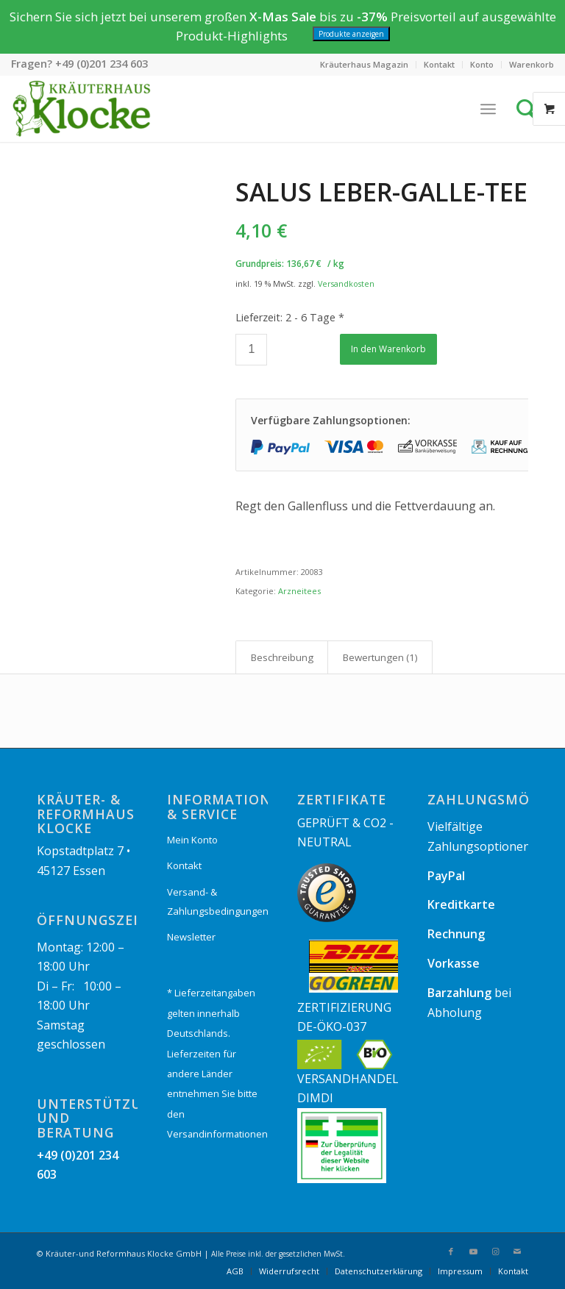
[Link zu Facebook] (451, 1251)
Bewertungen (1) (380, 657)
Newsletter (191, 936)
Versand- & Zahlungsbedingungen (217, 901)
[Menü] (488, 109)
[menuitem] (364, 64)
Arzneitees (299, 590)
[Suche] (530, 109)
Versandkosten (346, 283)
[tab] (281, 657)
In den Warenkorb (388, 349)
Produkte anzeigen (351, 34)
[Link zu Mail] (517, 1251)
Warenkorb (531, 64)
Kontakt (439, 64)
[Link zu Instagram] (495, 1251)
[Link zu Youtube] (473, 1251)
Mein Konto (192, 839)
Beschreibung (282, 657)
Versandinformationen (217, 1133)
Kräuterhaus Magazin (364, 64)
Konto (482, 64)
